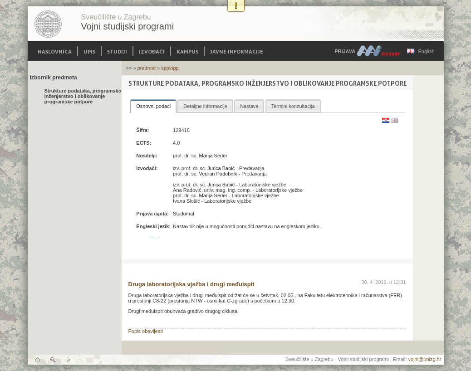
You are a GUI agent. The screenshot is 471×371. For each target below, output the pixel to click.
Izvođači (152, 51)
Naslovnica (55, 51)
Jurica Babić (221, 168)
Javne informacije (236, 51)
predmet (146, 68)
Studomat (183, 213)
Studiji (117, 51)
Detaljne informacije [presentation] (205, 106)
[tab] (153, 106)
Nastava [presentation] (249, 106)
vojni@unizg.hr (425, 359)
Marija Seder (213, 155)
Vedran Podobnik (218, 173)
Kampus (187, 51)
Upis (89, 51)
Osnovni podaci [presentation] (153, 106)
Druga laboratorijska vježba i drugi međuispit (191, 284)
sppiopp (170, 68)
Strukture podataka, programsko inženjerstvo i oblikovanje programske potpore (83, 96)
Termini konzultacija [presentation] (293, 106)
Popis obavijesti (145, 331)
